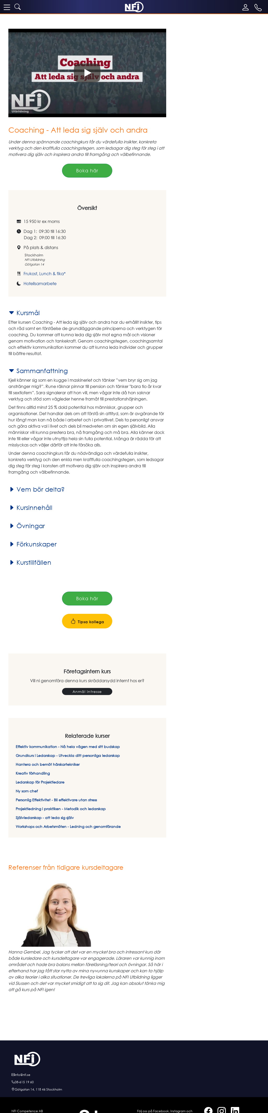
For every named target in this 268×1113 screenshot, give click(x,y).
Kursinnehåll (30, 507)
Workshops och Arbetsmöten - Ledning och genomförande (68, 826)
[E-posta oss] (134, 1075)
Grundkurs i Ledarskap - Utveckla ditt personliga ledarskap (68, 755)
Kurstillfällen (29, 562)
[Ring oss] (134, 1082)
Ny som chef (27, 791)
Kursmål (24, 312)
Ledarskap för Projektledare (40, 782)
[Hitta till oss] (134, 1089)
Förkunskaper (32, 544)
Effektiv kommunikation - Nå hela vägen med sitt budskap (68, 746)
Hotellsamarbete (40, 283)
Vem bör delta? (36, 489)
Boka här (87, 170)
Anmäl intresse (87, 691)
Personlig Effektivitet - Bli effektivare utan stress (56, 800)
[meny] (7, 7)
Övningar (26, 525)
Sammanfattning (38, 370)
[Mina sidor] (246, 7)
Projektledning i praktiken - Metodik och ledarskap (61, 808)
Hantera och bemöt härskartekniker (48, 764)
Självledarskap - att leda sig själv (45, 817)
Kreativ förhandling (33, 773)
